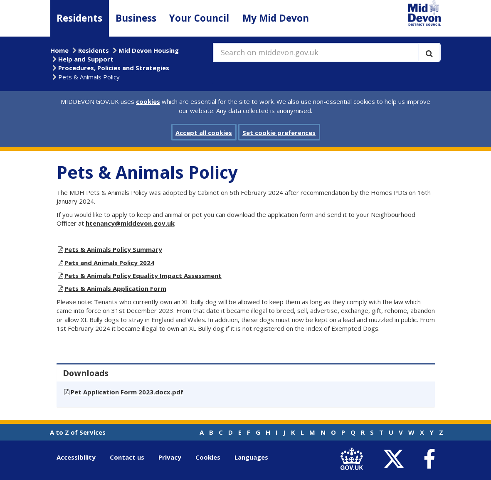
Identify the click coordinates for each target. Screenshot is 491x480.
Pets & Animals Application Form (115, 288)
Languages (251, 457)
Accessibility (76, 457)
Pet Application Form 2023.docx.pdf (127, 392)
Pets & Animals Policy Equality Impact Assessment (143, 275)
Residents (79, 18)
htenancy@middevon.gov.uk (130, 223)
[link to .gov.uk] (354, 459)
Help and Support (85, 59)
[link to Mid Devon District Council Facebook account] (429, 459)
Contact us (127, 457)
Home (59, 50)
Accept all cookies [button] (203, 132)
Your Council (199, 18)
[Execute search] (429, 52)
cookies (148, 101)
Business (136, 18)
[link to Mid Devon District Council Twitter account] (396, 459)
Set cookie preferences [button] (279, 132)
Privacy (169, 457)
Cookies (207, 457)
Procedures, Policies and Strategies (113, 68)
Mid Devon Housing (148, 50)
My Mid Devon (275, 18)
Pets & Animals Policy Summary (113, 249)
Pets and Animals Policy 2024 (109, 262)
